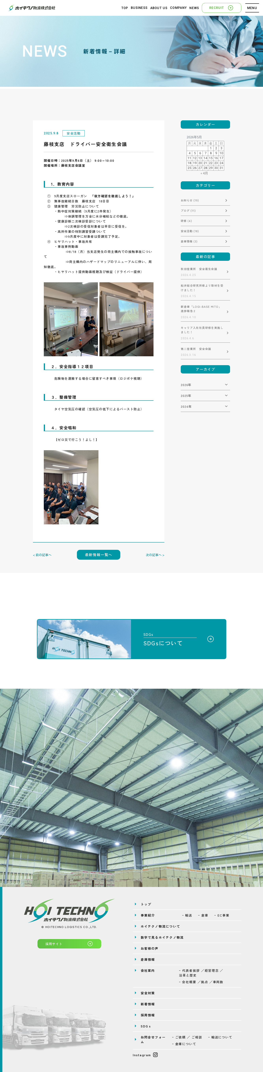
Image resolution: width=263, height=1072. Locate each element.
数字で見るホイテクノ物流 (162, 937)
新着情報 (148, 1004)
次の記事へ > (155, 554)
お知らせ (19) (190, 200)
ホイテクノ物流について (160, 926)
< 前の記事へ (42, 554)
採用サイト (69, 943)
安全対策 (148, 993)
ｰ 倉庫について (184, 1043)
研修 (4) (186, 221)
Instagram (145, 1054)
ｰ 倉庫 (203, 915)
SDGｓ (146, 1026)
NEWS (194, 8)
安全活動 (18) (190, 231)
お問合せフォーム (153, 1039)
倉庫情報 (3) (189, 241)
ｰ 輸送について (220, 1037)
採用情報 (148, 1015)
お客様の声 (150, 948)
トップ (146, 904)
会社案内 (148, 970)
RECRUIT (221, 7)
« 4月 (204, 173)
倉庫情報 (148, 959)
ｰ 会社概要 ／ (201, 981)
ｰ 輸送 (187, 915)
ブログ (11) (188, 210)
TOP (124, 8)
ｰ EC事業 (221, 915)
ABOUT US (159, 8)
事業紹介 (148, 915)
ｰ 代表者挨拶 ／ (201, 973)
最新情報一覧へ (98, 554)
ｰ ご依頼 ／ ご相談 (187, 1037)
